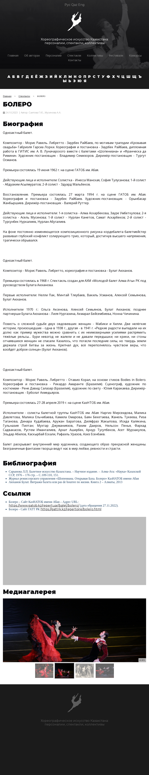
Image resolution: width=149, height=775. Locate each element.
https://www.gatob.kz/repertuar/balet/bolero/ (44, 505)
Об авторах (32, 55)
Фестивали (116, 55)
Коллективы (95, 55)
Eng (81, 5)
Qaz (74, 5)
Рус (67, 5)
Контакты (74, 60)
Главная (13, 55)
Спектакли (74, 55)
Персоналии (54, 55)
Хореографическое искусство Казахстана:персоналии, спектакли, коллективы (74, 41)
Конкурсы (135, 55)
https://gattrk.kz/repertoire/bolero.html (71, 509)
